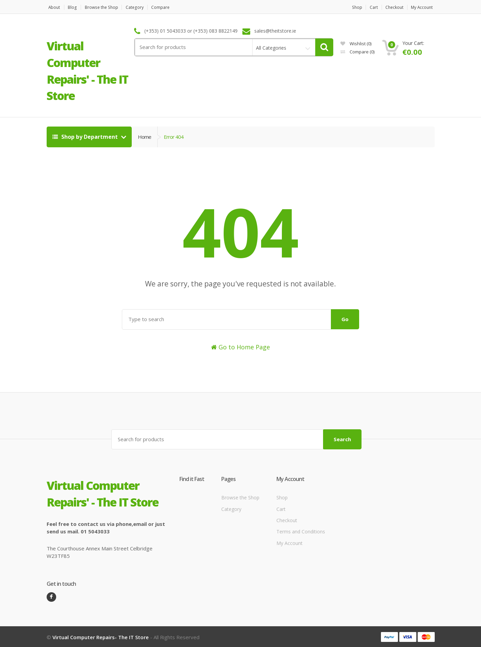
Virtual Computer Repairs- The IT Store (100, 636)
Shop (350, 7)
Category (141, 7)
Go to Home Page (240, 347)
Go (345, 319)
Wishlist (355, 43)
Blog (73, 7)
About (53, 7)
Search (342, 438)
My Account (423, 7)
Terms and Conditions (300, 531)
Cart (369, 7)
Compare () (357, 52)
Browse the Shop (105, 7)
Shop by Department (85, 136)
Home (144, 136)
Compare (169, 7)
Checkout (392, 7)
